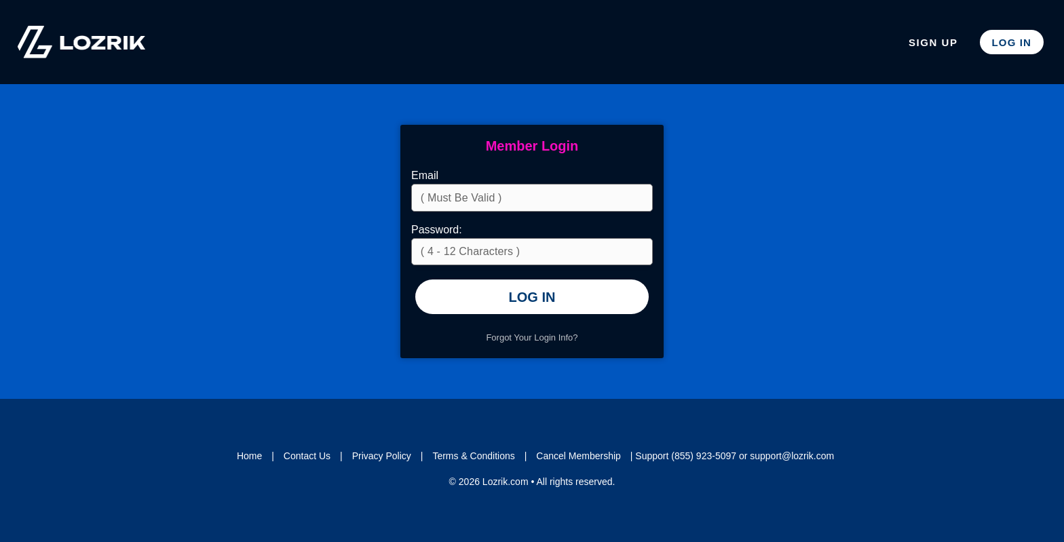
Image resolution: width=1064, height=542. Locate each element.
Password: (436, 229)
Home (249, 455)
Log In (1011, 42)
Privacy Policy (381, 455)
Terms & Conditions (473, 455)
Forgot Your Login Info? (531, 337)
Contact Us (307, 455)
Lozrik (81, 42)
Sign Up (933, 42)
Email (424, 175)
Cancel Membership (578, 455)
